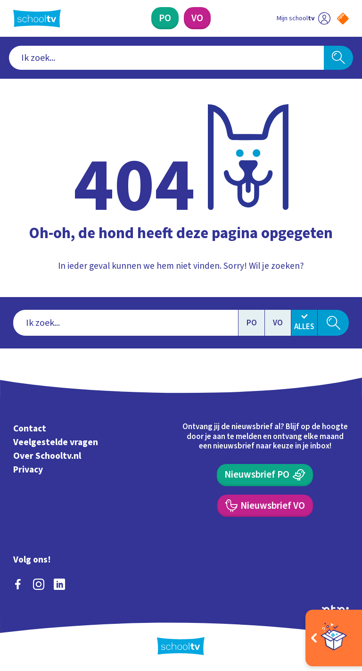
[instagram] (38, 584)
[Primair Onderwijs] (165, 18)
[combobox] (166, 58)
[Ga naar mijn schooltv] (303, 18)
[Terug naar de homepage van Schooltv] (37, 18)
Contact (29, 428)
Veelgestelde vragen (55, 442)
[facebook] (18, 584)
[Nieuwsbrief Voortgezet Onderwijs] (265, 506)
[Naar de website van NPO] (343, 18)
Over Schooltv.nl (47, 456)
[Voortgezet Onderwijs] (197, 18)
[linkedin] (59, 584)
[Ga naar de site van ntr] (335, 609)
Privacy (28, 469)
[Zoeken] (338, 58)
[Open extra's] (333, 638)
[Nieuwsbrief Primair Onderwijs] (265, 475)
